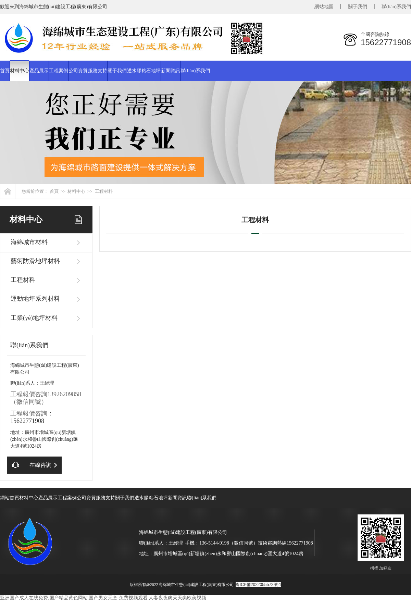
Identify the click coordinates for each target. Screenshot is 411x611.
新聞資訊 (170, 70)
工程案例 (58, 70)
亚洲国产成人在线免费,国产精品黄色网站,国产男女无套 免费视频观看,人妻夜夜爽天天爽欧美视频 (103, 597)
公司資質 (78, 70)
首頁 (5, 70)
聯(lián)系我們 (396, 6)
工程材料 (104, 191)
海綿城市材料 (29, 242)
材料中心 (19, 70)
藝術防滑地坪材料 (35, 261)
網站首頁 (9, 497)
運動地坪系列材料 (35, 298)
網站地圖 (324, 6)
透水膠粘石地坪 (144, 70)
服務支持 (97, 70)
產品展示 (39, 70)
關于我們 (357, 6)
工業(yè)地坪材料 (34, 317)
